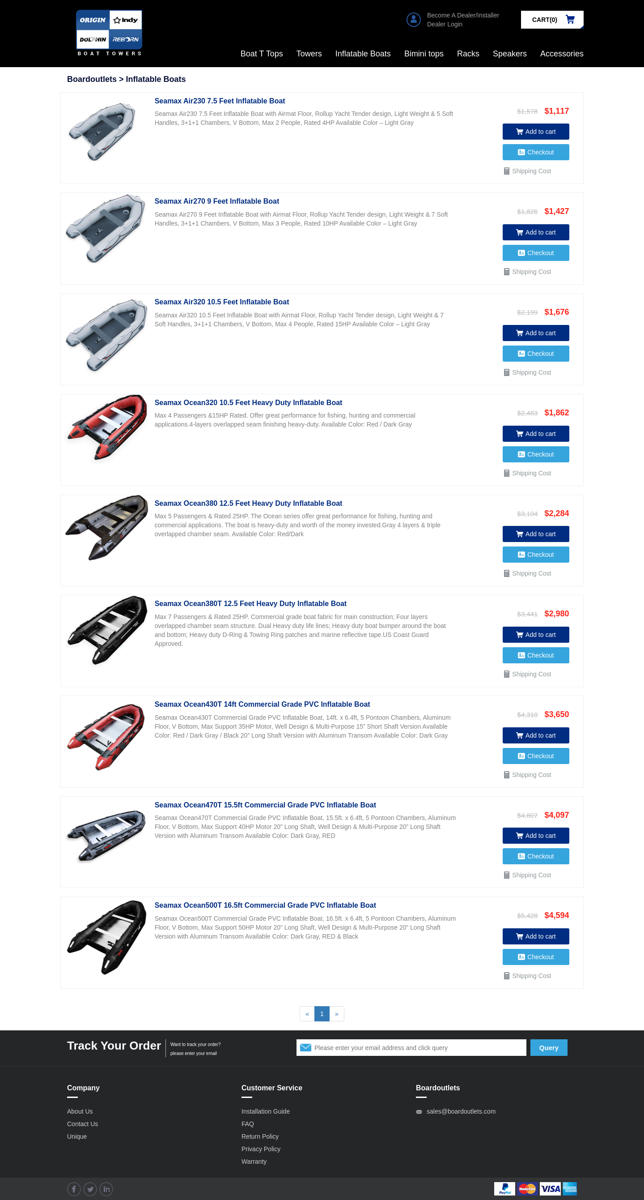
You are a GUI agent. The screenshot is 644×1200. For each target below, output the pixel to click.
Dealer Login (444, 24)
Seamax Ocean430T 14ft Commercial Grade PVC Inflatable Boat (262, 704)
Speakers (510, 53)
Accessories (562, 53)
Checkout (536, 152)
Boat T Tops (262, 53)
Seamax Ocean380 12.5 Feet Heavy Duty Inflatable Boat (249, 503)
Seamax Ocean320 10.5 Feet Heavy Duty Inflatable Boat (249, 402)
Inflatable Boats (363, 53)
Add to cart (536, 131)
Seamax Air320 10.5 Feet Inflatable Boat (222, 302)
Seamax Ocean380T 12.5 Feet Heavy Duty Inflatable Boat (251, 603)
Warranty (254, 1161)
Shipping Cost (527, 171)
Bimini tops (424, 53)
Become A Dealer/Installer (463, 15)
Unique (77, 1136)
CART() (544, 19)
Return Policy (260, 1136)
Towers (309, 53)
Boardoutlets (92, 79)
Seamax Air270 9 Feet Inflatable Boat (217, 201)
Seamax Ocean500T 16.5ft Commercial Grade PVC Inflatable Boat (265, 905)
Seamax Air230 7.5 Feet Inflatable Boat (220, 101)
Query (549, 1047)
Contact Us (82, 1123)
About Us (80, 1111)
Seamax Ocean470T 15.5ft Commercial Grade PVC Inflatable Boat (265, 805)
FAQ (248, 1123)
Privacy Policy (261, 1149)
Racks (468, 53)
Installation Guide (266, 1111)
